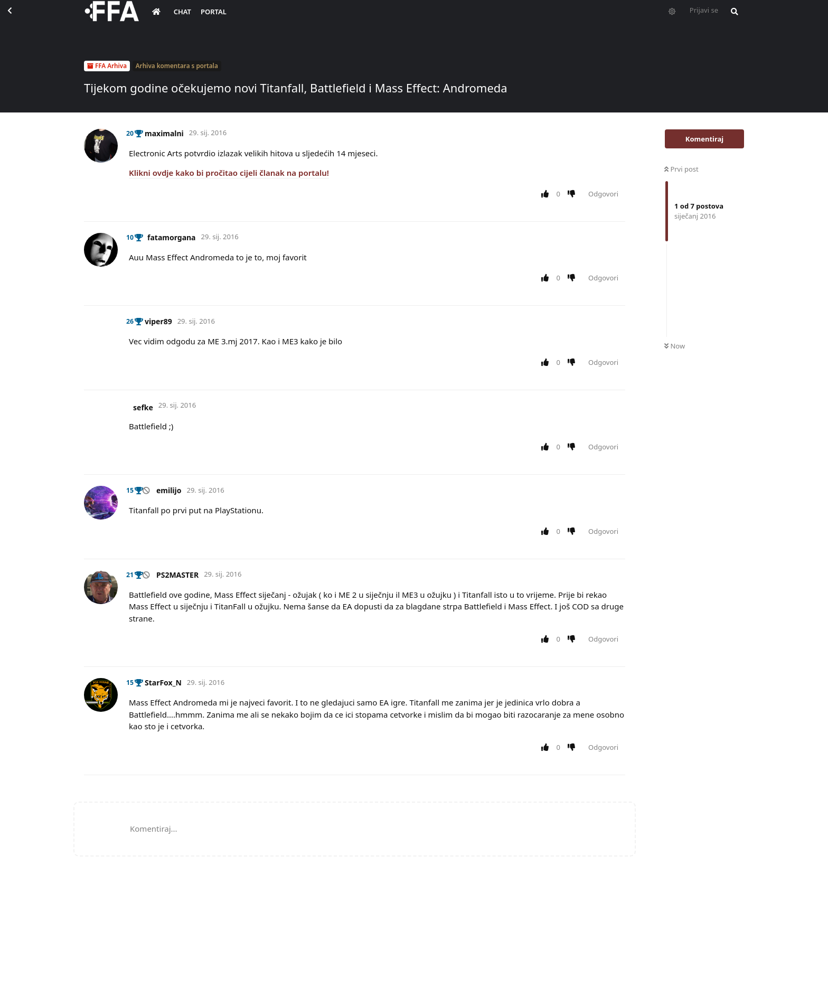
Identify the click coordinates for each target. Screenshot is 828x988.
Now (674, 346)
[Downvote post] (574, 194)
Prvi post (681, 169)
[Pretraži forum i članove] (732, 19)
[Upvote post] (547, 194)
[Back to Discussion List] (19, 19)
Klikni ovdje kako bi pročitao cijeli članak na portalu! (229, 172)
